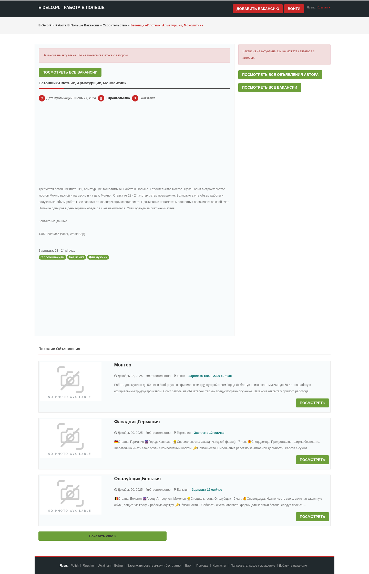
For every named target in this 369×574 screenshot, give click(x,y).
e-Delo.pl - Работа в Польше (71, 7)
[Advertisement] (134, 145)
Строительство (118, 98)
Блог (188, 565)
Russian (88, 565)
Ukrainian (104, 565)
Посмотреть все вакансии (70, 72)
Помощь (202, 565)
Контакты (220, 565)
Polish (75, 565)
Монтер (122, 364)
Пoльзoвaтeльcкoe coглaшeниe (253, 565)
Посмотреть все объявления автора (280, 75)
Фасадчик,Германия (137, 421)
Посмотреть (312, 403)
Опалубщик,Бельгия (137, 478)
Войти (294, 9)
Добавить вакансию (258, 9)
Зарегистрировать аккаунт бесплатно (154, 565)
